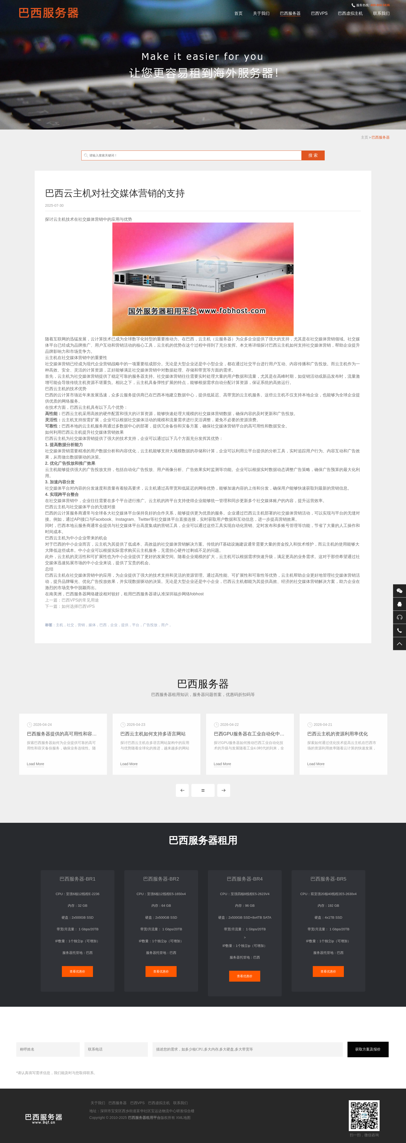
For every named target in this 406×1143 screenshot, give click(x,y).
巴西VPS (319, 13)
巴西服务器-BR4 (245, 879)
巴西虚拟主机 (350, 13)
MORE (203, 790)
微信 (399, 590)
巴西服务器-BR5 (328, 879)
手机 (399, 630)
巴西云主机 (55, 389)
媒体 (92, 625)
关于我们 (261, 13)
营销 (81, 625)
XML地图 (183, 1118)
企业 (114, 625)
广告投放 (150, 625)
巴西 (103, 625)
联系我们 (381, 13)
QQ (399, 604)
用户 (164, 625)
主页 (364, 137)
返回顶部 (399, 643)
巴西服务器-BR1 (78, 879)
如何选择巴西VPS (78, 606)
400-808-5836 (380, 5)
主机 (59, 625)
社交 (70, 625)
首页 (238, 13)
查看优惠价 (77, 971)
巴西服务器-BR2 (161, 879)
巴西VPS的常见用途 (80, 600)
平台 (135, 625)
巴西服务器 (290, 13)
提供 (124, 625)
